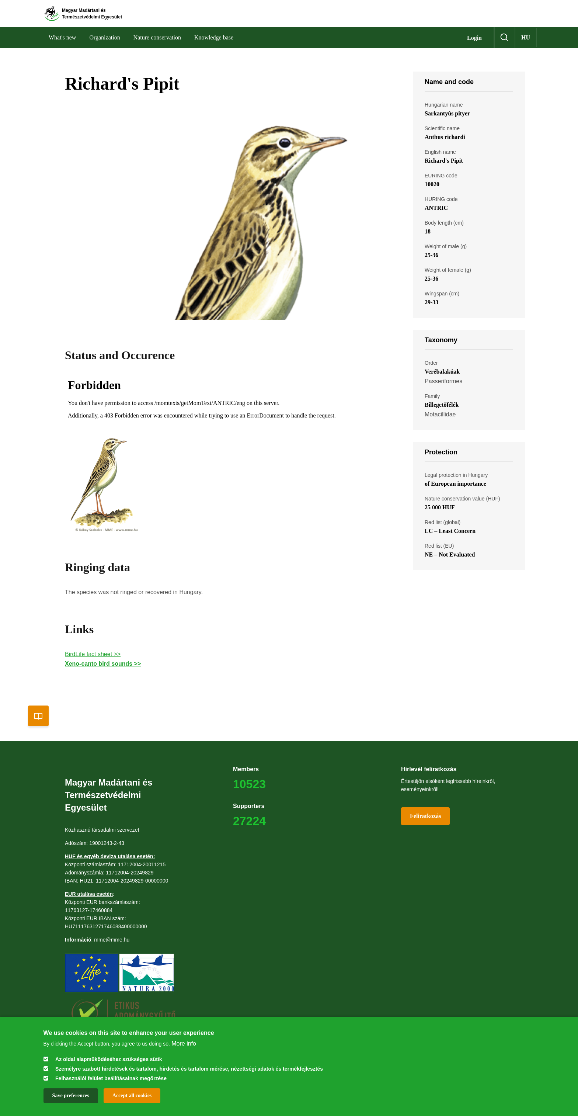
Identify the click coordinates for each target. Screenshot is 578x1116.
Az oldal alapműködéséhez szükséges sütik (108, 1059)
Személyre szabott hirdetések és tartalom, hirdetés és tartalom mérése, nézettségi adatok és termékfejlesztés (189, 1069)
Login (474, 52)
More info (183, 1043)
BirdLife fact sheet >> (93, 668)
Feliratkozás (425, 830)
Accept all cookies (132, 1095)
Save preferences (70, 1095)
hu (525, 51)
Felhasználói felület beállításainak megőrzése (111, 1078)
